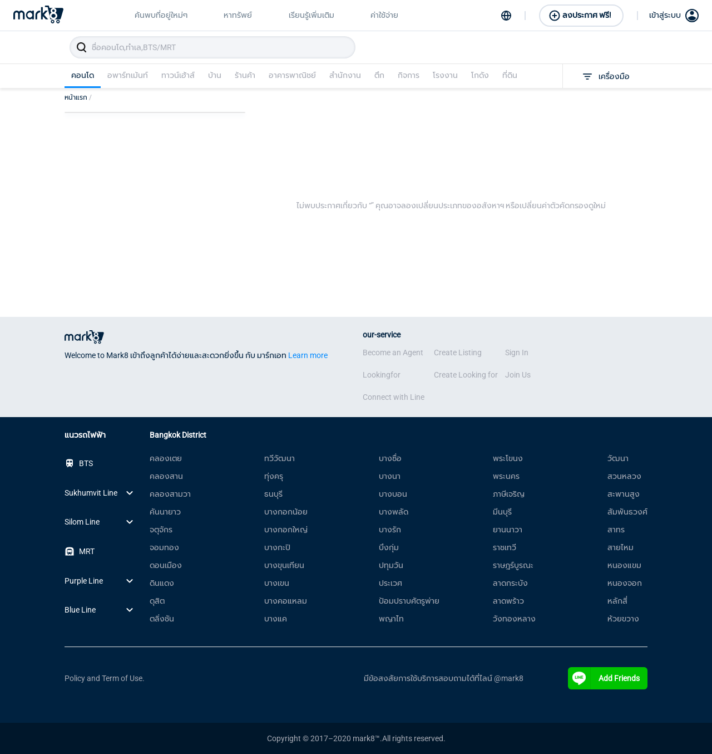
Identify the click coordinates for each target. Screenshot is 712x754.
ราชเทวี (504, 547)
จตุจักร (161, 529)
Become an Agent (393, 352)
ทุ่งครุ (273, 476)
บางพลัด (393, 511)
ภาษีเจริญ (509, 493)
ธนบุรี (273, 493)
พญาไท (391, 618)
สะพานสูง (623, 493)
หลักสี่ (617, 600)
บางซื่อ (390, 458)
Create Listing (458, 352)
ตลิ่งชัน (162, 618)
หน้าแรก (78, 97)
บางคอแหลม (285, 600)
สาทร (616, 529)
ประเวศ (390, 583)
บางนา (389, 476)
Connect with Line (393, 397)
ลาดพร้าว (508, 600)
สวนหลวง (624, 476)
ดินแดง (162, 583)
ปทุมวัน (391, 565)
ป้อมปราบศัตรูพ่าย (409, 600)
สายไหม (620, 547)
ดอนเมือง (166, 565)
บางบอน (393, 493)
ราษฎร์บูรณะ (513, 565)
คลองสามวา (170, 493)
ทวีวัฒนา (279, 458)
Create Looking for (466, 374)
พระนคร (506, 476)
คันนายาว (165, 511)
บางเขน (276, 583)
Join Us (518, 374)
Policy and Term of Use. (105, 678)
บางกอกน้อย (286, 511)
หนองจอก (624, 583)
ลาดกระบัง (510, 583)
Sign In (516, 352)
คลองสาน (166, 476)
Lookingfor (381, 374)
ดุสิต (157, 600)
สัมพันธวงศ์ (627, 511)
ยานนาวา (507, 529)
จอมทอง (164, 547)
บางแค (275, 618)
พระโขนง (508, 458)
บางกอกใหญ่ (286, 529)
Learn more (308, 355)
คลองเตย (166, 458)
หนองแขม (624, 565)
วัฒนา (618, 458)
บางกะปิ (277, 547)
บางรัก (390, 529)
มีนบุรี (502, 511)
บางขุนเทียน (284, 565)
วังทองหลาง (514, 618)
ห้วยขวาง (623, 618)
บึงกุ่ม (389, 547)
